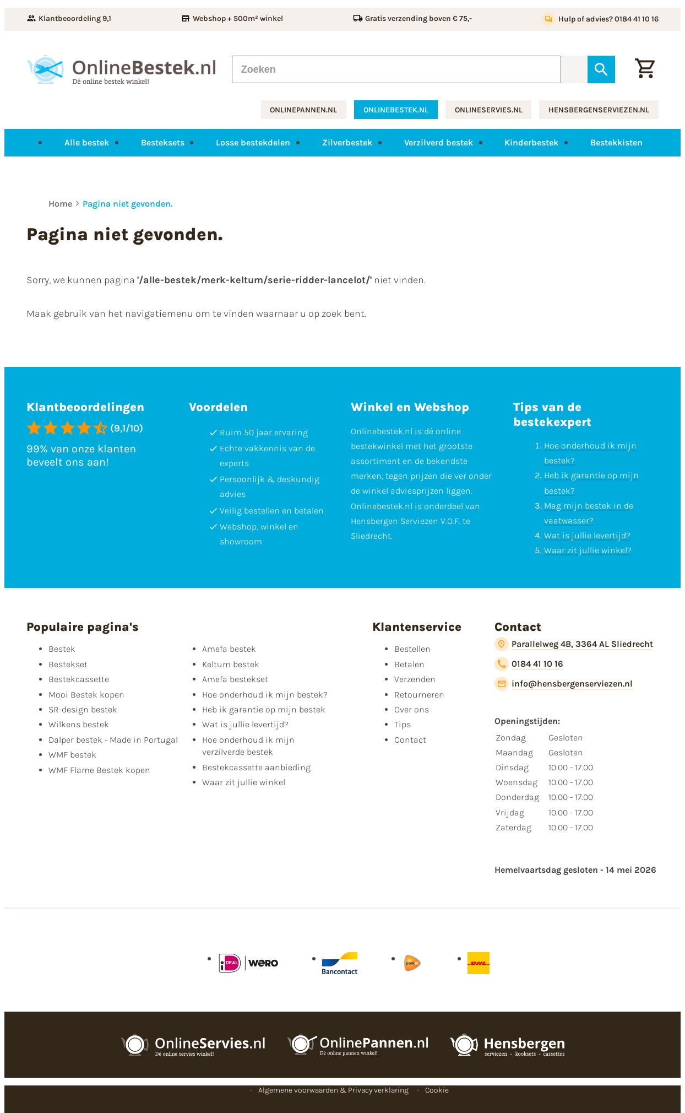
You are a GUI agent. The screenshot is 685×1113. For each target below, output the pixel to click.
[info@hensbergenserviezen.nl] (563, 684)
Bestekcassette (78, 679)
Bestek (61, 649)
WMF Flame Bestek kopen (99, 769)
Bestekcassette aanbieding (256, 766)
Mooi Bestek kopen (86, 694)
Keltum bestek (230, 664)
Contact (410, 739)
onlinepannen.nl (303, 110)
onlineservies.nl (489, 110)
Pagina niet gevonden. (127, 203)
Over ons (411, 709)
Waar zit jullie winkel (243, 782)
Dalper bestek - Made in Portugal (113, 739)
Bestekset (68, 664)
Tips (402, 724)
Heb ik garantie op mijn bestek (263, 709)
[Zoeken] (396, 69)
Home (60, 203)
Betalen (409, 664)
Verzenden (415, 679)
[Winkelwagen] (645, 69)
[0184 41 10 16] (528, 664)
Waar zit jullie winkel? (588, 550)
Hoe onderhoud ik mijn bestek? (265, 694)
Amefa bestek (229, 649)
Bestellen (412, 649)
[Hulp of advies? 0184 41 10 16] (600, 19)
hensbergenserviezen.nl (598, 110)
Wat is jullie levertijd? (587, 535)
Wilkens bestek (78, 724)
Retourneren (419, 694)
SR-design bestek (82, 709)
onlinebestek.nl (395, 110)
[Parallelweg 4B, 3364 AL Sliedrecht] (573, 644)
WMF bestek (72, 754)
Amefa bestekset (235, 679)
